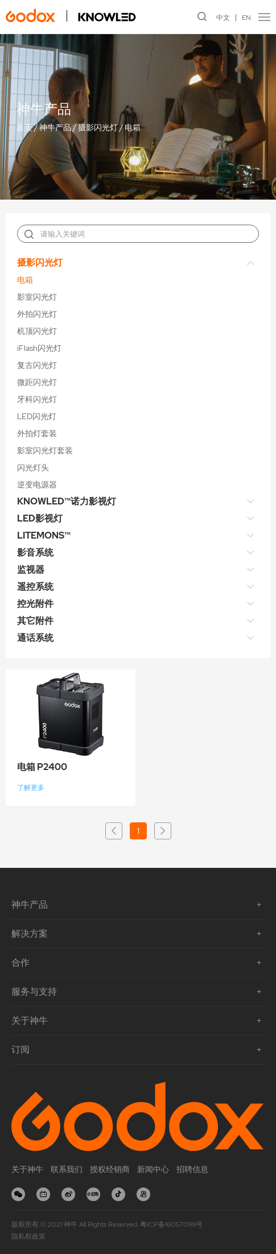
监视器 (30, 570)
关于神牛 (27, 1169)
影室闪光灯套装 (45, 450)
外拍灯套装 (37, 433)
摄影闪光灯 (98, 128)
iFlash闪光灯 (39, 348)
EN (246, 17)
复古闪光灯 (37, 365)
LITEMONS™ (44, 535)
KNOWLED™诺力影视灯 (66, 501)
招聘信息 (192, 1169)
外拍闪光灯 (37, 314)
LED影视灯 (40, 518)
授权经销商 (110, 1169)
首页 (24, 128)
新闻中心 (153, 1169)
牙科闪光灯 (37, 399)
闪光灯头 (33, 467)
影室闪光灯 (37, 297)
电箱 (133, 128)
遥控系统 (35, 587)
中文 (223, 17)
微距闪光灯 (37, 382)
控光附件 (35, 604)
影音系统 (35, 552)
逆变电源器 (37, 484)
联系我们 (67, 1169)
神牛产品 (55, 128)
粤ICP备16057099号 (171, 1224)
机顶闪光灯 (37, 331)
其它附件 (35, 621)
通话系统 (35, 638)
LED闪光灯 (36, 416)
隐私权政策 (28, 1236)
